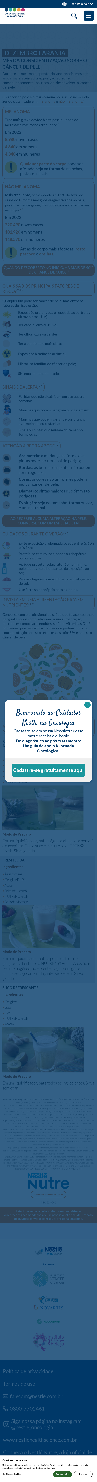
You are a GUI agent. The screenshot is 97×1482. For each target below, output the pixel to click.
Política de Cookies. (45, 1473)
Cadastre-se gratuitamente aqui (48, 770)
